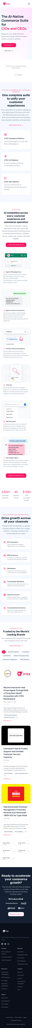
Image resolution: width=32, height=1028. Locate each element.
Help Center (4, 998)
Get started (4, 1007)
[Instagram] (8, 944)
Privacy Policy (18, 1017)
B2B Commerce (24, 659)
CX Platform (25, 652)
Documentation (5, 1001)
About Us (20, 972)
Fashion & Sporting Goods (21, 655)
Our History (20, 975)
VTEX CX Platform (6, 960)
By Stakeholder (21, 961)
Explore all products (16, 125)
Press (19, 989)
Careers (19, 978)
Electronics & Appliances (10, 659)
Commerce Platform (13, 652)
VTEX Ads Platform (6, 957)
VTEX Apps (4, 980)
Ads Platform (6, 655)
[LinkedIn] (2, 944)
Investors (20, 986)
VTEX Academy (5, 977)
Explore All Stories (16, 646)
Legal (24, 1017)
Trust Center (5, 1004)
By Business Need (22, 955)
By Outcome (20, 958)
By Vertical (20, 952)
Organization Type (22, 964)
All (3, 652)
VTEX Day (4, 989)
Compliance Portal (16, 1020)
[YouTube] (5, 944)
